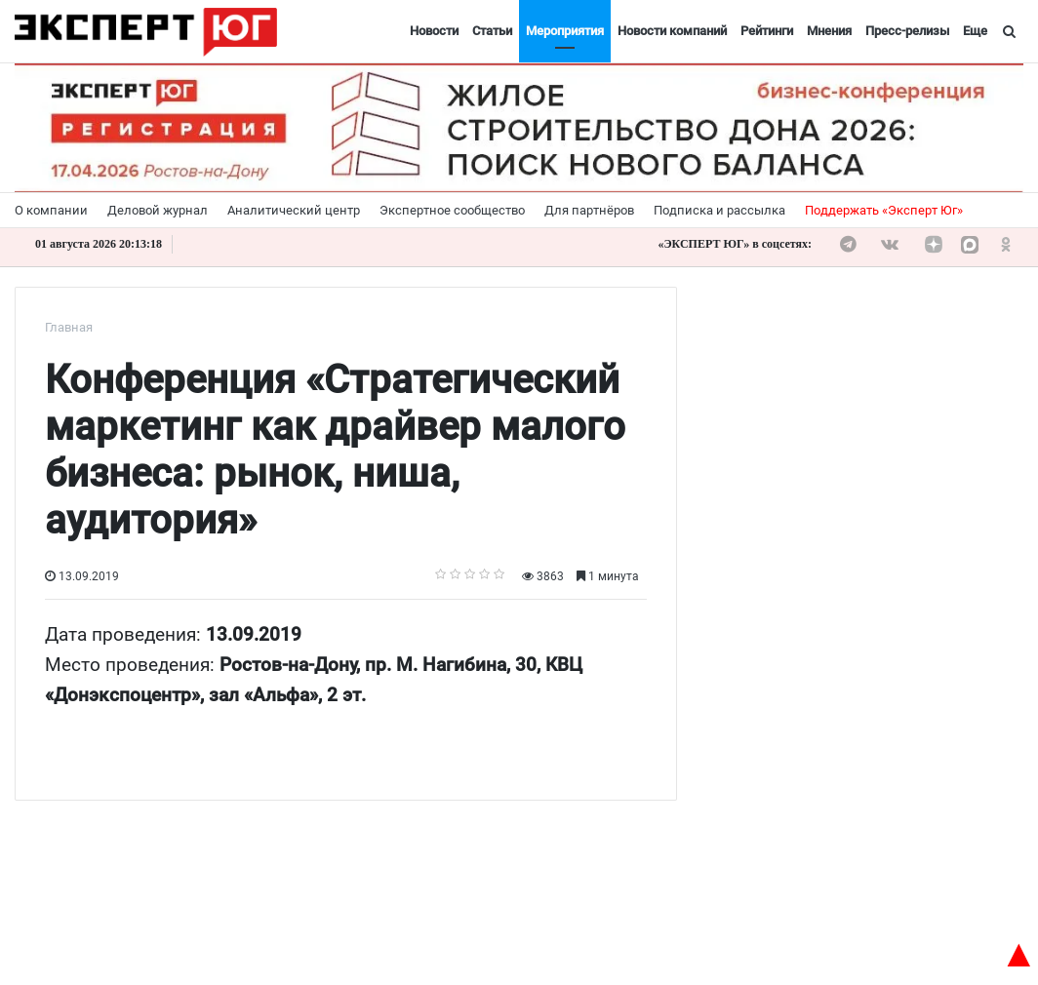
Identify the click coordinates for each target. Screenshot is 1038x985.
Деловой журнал (157, 210)
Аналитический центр (293, 210)
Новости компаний (672, 30)
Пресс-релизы (907, 30)
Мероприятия (565, 30)
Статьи (492, 30)
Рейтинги (766, 30)
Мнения (829, 30)
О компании (51, 210)
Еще (975, 30)
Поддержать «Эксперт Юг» (884, 210)
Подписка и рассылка (719, 210)
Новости (434, 30)
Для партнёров (589, 210)
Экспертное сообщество (452, 210)
